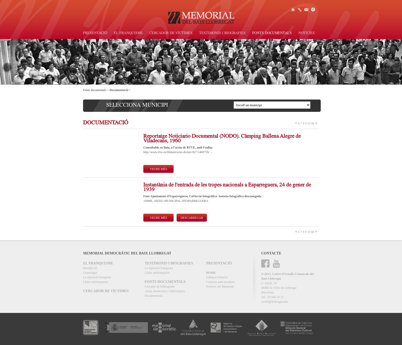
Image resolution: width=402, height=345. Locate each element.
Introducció (90, 268)
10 (308, 123)
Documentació (154, 296)
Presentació (95, 33)
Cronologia (90, 272)
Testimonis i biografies (222, 33)
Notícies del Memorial (220, 286)
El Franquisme (128, 33)
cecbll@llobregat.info (274, 301)
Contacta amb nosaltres (220, 282)
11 (312, 123)
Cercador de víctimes (171, 33)
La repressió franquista (97, 277)
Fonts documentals (272, 33)
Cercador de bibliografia (160, 286)
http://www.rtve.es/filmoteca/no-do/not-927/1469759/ (176, 152)
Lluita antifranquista (95, 282)
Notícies (306, 33)
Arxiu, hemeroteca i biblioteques (165, 291)
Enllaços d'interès (217, 277)
